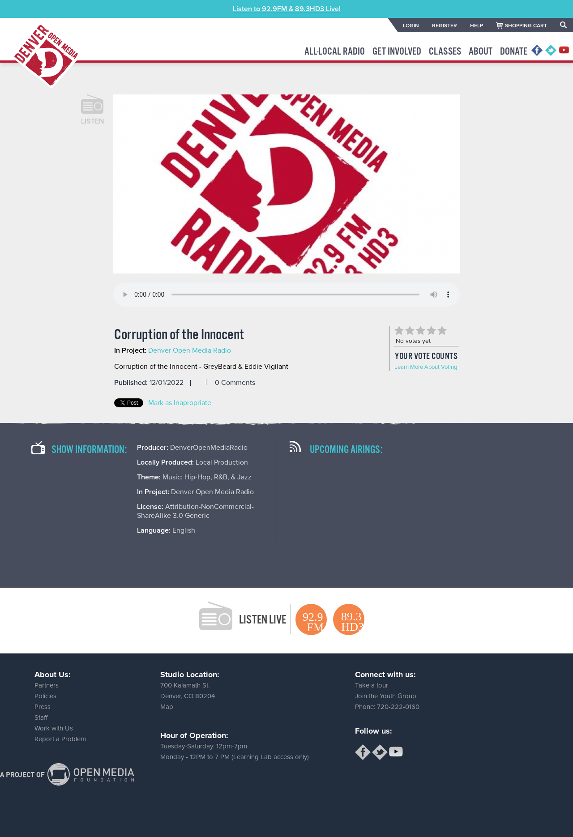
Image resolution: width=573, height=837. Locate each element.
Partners (46, 685)
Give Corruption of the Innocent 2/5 (409, 330)
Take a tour (371, 685)
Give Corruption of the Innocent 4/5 (431, 330)
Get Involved (396, 51)
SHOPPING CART (526, 25)
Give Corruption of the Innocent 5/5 (441, 330)
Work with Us (53, 728)
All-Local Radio (334, 51)
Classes (445, 51)
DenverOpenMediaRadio (209, 447)
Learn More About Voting (425, 367)
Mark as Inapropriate (179, 402)
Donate (513, 51)
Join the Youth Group (385, 696)
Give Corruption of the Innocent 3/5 (420, 330)
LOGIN (411, 25)
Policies (45, 696)
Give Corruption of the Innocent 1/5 (398, 330)
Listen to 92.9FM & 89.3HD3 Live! (287, 8)
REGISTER (444, 25)
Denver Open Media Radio (189, 350)
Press (42, 707)
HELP (476, 25)
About (480, 51)
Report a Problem (60, 739)
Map (166, 707)
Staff (40, 717)
